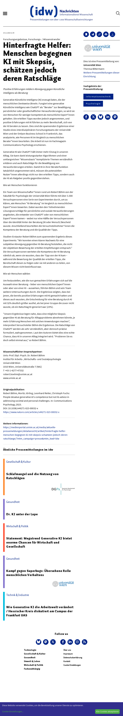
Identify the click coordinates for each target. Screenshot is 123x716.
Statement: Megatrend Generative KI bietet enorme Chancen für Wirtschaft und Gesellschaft (39, 542)
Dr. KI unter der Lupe (22, 514)
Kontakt (66, 661)
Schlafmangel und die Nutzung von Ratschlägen (32, 476)
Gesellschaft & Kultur (34, 653)
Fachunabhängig (32, 668)
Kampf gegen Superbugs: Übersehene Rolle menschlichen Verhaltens (38, 572)
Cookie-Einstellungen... (12, 711)
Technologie (30, 650)
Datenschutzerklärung (72, 657)
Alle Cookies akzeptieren (107, 711)
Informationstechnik (98, 96)
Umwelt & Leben (32, 661)
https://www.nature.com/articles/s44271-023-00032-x (31, 412)
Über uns (67, 650)
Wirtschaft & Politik (33, 665)
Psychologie (93, 103)
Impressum (68, 653)
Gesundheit (29, 657)
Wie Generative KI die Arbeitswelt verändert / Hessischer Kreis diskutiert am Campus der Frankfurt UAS (39, 611)
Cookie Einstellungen (72, 665)
